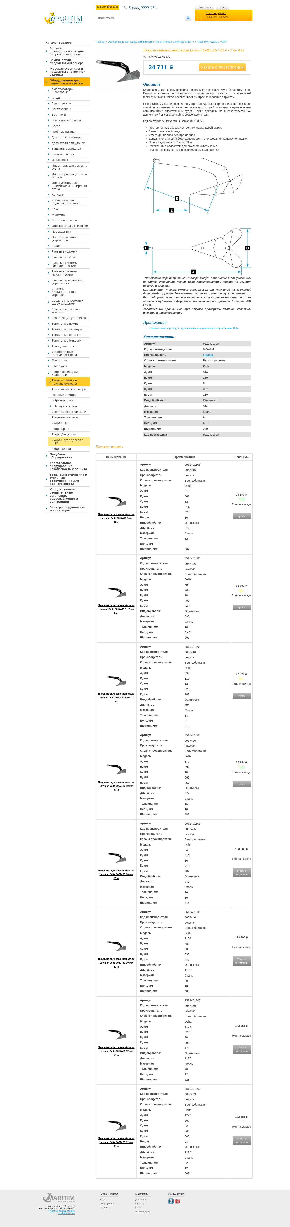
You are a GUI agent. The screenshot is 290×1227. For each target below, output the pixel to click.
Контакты (102, 24)
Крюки (56, 209)
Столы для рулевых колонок (66, 310)
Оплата (131, 24)
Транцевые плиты (65, 346)
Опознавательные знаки (70, 226)
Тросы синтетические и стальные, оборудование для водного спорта (68, 479)
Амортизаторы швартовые (63, 90)
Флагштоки (60, 360)
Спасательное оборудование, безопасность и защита (68, 466)
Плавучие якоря (66, 406)
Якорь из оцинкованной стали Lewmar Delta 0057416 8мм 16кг (116, 518)
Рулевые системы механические (65, 272)
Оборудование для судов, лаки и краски (66, 81)
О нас (138, 1207)
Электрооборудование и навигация (68, 508)
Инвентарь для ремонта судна (69, 166)
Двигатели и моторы (67, 137)
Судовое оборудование (62, 1211)
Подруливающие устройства (64, 238)
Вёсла (56, 126)
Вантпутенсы (61, 109)
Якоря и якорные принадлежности (64, 381)
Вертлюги (59, 114)
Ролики (57, 246)
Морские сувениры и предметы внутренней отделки (68, 71)
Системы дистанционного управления (64, 292)
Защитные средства (66, 148)
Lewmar (208, 354)
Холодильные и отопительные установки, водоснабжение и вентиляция (64, 495)
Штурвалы (59, 366)
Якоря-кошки (61, 448)
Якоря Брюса (61, 428)
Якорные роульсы (65, 417)
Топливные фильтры (67, 329)
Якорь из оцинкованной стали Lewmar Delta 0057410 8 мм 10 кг (116, 697)
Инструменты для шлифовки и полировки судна (69, 186)
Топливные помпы (65, 323)
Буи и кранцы (62, 103)
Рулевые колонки (64, 251)
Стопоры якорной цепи (69, 412)
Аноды (56, 97)
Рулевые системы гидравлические (65, 264)
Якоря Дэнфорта (64, 434)
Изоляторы (60, 160)
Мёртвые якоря (63, 400)
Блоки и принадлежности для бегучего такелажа (67, 51)
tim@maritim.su (66, 1213)
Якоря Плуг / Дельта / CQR (67, 441)
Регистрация (204, 6)
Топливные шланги (66, 335)
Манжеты (59, 214)
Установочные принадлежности (64, 353)
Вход (222, 6)
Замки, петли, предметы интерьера (67, 61)
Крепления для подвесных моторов (66, 201)
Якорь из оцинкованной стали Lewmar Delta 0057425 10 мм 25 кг (116, 874)
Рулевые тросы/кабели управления (68, 281)
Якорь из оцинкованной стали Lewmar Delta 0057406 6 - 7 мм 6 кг (116, 609)
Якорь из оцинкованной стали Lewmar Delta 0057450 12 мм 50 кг (116, 1051)
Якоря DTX (59, 423)
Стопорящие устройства (69, 318)
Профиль (105, 1207)
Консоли (58, 194)
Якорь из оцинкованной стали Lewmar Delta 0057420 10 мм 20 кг (116, 786)
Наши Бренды (143, 1211)
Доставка (118, 24)
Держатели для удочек (68, 143)
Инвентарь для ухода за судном (69, 175)
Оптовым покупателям (172, 24)
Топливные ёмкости (66, 340)
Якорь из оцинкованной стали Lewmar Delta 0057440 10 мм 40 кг (116, 963)
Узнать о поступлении (222, 67)
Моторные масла (64, 220)
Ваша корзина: (216, 13)
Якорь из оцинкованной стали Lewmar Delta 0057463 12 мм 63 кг (116, 1142)
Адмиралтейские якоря (69, 389)
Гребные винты (63, 131)
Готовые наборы (64, 395)
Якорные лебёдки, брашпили (65, 373)
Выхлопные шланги (66, 120)
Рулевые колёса (63, 257)
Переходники (62, 231)
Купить (241, 516)
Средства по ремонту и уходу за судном (69, 301)
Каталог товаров (59, 42)
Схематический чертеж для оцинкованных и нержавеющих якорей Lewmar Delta (194, 328)
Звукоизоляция (63, 154)
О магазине (146, 24)
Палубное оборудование (61, 455)
